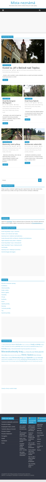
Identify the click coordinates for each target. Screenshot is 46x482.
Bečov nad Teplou (22, 70)
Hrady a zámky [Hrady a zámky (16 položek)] (35, 344)
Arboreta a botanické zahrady (8, 283)
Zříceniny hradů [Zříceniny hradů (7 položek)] (23, 361)
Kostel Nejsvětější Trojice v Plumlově (10, 231)
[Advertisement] (23, 22)
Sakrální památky (6, 65)
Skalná (38, 106)
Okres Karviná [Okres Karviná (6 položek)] (11, 355)
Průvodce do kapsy (6, 424)
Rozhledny (3, 299)
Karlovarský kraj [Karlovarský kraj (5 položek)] (26, 346)
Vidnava (39, 439)
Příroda (27, 142)
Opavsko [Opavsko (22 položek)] (29, 357)
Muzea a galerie (5, 292)
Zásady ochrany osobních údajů (9, 388)
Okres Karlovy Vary (15, 72)
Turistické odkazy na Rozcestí (8, 429)
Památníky (3, 294)
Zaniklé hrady (11, 110)
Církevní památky (5, 288)
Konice (38, 443)
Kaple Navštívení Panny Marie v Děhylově (11, 240)
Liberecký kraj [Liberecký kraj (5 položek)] (33, 348)
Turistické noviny (32, 421)
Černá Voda (40, 433)
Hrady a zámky (6, 98)
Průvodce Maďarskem (6, 433)
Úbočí (6, 110)
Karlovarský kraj (30, 70)
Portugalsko (4, 436)
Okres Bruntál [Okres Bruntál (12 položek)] (30, 352)
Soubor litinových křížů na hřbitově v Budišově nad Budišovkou (16, 238)
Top (2, 310)
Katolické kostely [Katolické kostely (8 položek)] (34, 346)
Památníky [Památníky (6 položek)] (10, 359)
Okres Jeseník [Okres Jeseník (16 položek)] (39, 352)
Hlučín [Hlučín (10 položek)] (13, 344)
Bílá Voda (39, 430)
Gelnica (39, 441)
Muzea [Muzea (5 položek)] (24, 352)
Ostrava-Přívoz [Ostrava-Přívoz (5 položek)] (4, 359)
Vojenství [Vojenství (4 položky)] (17, 361)
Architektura (4, 285)
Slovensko (9, 221)
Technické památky (7, 142)
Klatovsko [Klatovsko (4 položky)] (41, 346)
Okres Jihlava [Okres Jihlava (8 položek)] (4, 355)
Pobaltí (3, 438)
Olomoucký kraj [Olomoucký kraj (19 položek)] (17, 357)
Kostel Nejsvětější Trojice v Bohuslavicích (11, 242)
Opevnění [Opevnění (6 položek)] (35, 357)
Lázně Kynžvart (13, 108)
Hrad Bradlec (4, 247)
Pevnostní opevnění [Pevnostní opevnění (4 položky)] (17, 359)
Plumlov (39, 450)
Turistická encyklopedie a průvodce (9, 422)
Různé (2, 301)
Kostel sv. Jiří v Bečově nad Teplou (21, 67)
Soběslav (39, 428)
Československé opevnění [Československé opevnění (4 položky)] (37, 361)
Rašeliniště (31, 151)
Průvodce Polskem (5, 431)
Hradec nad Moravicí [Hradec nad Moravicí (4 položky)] (26, 344)
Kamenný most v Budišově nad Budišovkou (11, 236)
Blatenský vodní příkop (11, 144)
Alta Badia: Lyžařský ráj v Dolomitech (23, 454)
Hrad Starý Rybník (31, 101)
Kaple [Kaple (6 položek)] (21, 346)
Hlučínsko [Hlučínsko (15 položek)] (18, 344)
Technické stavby (11, 150)
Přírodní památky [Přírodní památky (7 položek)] (31, 359)
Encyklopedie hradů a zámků (8, 426)
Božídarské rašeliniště (33, 144)
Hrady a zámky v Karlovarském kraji (13, 106)
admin (14, 70)
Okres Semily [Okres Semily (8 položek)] (8, 357)
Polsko (3, 443)
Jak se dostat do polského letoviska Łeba (23, 427)
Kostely (35, 70)
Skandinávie (4, 440)
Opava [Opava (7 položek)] (24, 357)
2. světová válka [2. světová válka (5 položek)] (4, 344)
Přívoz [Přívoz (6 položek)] (37, 359)
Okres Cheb (34, 106)
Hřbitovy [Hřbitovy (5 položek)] (13, 346)
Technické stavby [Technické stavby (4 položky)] (12, 361)
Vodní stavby (8, 151)
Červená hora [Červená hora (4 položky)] (29, 361)
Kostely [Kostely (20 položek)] (4, 349)
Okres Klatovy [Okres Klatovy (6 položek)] (18, 355)
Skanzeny (3, 306)
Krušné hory (15, 148)
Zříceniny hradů (28, 108)
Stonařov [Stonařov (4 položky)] (7, 361)
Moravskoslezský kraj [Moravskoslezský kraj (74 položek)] (12, 351)
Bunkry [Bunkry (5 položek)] (9, 344)
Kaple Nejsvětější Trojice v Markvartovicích (11, 245)
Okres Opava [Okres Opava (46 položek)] (27, 354)
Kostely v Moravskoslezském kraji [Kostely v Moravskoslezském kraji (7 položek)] (15, 348)
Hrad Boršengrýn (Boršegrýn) (9, 102)
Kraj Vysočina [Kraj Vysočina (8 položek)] (26, 348)
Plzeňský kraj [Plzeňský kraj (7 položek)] (24, 359)
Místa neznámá (23, 2)
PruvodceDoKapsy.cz (37, 223)
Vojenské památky (5, 313)
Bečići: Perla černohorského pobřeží (23, 440)
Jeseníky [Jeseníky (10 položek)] (18, 346)
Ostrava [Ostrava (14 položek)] (40, 357)
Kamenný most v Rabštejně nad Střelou (10, 249)
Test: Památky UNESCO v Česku (31, 465)
